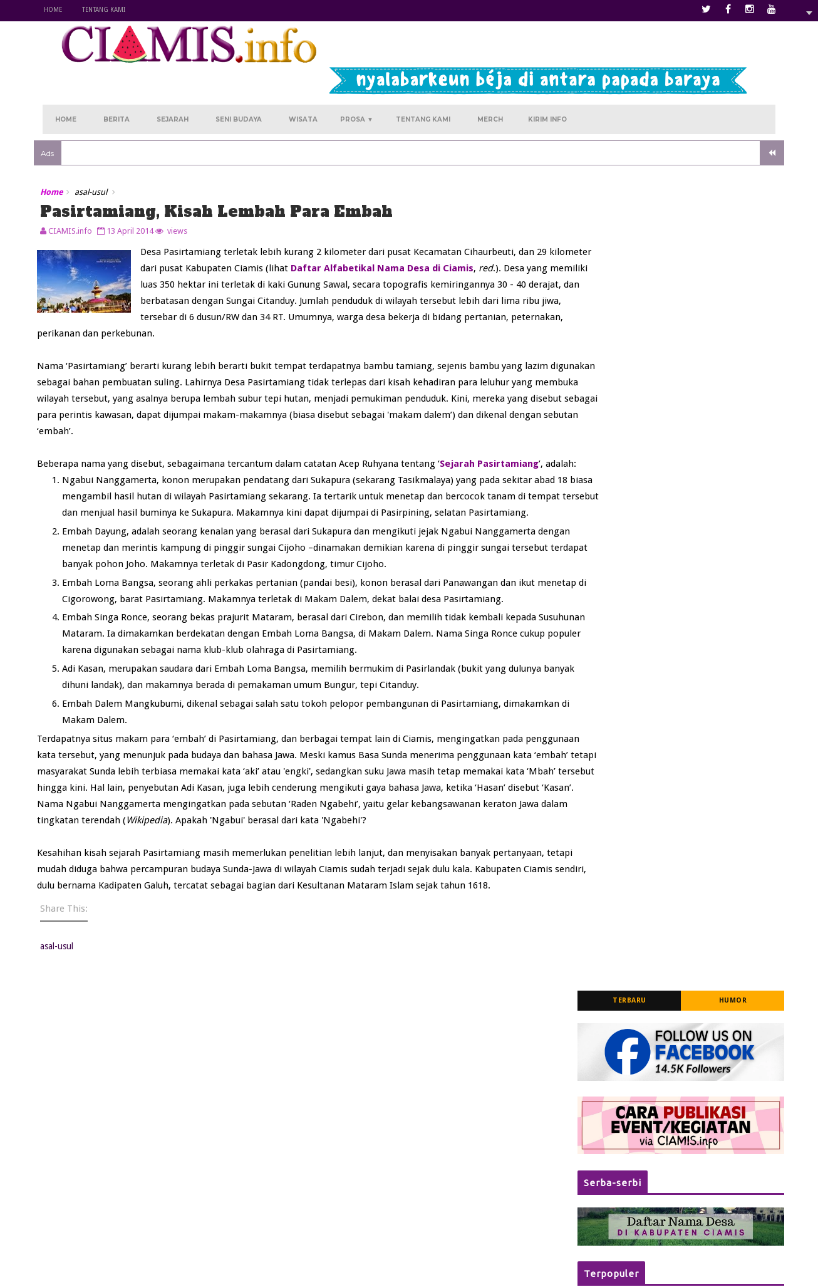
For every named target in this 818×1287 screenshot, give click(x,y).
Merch (490, 76)
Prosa (356, 76)
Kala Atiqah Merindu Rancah (353, 1169)
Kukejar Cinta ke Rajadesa (348, 1206)
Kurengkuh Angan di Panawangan (364, 1150)
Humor (724, 157)
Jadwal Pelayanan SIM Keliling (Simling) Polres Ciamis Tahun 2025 (697, 531)
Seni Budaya (238, 76)
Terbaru (621, 157)
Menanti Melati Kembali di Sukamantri (371, 1187)
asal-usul (99, 153)
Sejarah (173, 76)
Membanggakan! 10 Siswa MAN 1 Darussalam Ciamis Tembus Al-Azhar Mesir (693, 673)
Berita (116, 76)
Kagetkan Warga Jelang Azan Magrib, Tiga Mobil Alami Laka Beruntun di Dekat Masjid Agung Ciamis (693, 458)
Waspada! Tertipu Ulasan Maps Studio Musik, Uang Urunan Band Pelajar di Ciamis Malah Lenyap (697, 750)
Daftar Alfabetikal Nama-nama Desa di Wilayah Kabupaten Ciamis (697, 600)
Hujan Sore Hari (329, 1224)
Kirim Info (547, 76)
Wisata (303, 76)
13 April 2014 (138, 189)
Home (62, 9)
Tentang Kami (112, 9)
